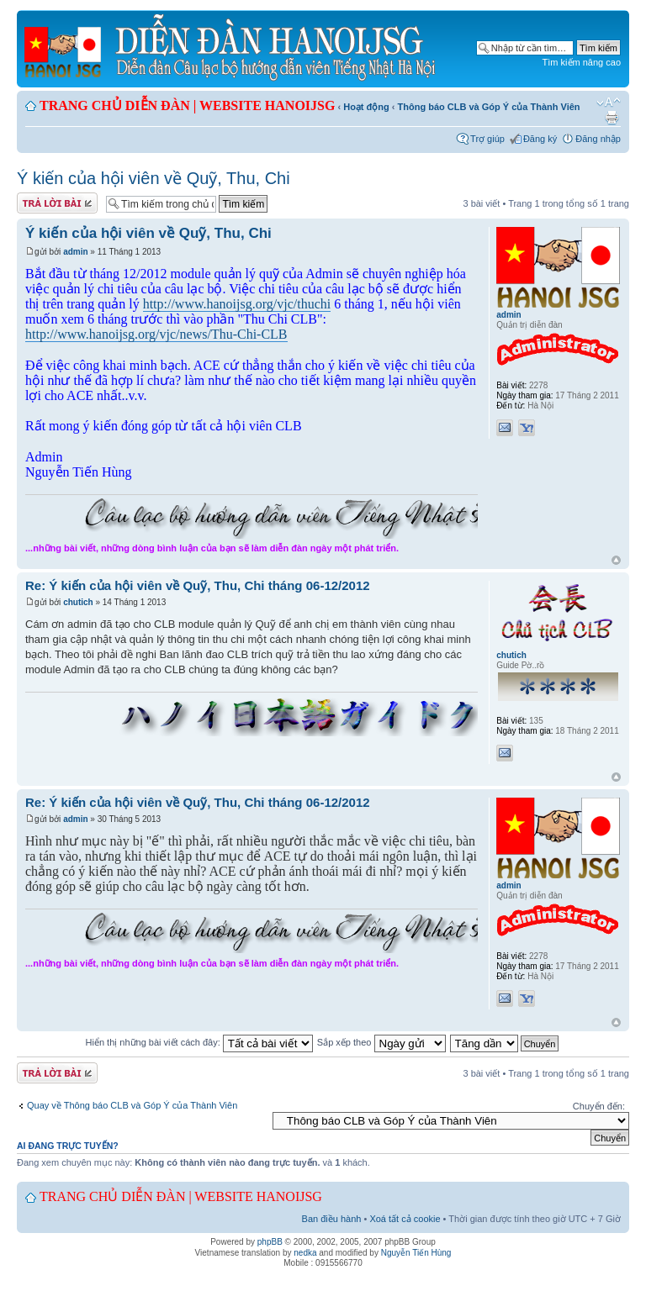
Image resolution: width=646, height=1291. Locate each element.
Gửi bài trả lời (57, 202)
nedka (305, 1252)
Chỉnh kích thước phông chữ (608, 102)
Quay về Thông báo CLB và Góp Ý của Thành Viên (132, 1105)
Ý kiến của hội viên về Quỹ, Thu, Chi (153, 178)
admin (75, 251)
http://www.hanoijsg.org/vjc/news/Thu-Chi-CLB (156, 334)
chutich (78, 602)
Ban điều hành (332, 1219)
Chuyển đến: (599, 1106)
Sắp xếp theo (381, 1042)
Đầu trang (616, 561)
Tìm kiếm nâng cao (582, 62)
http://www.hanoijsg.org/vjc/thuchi (237, 304)
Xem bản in (611, 117)
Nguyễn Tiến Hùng (416, 1252)
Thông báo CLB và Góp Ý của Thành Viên (489, 107)
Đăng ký (540, 139)
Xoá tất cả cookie (404, 1219)
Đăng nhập (598, 139)
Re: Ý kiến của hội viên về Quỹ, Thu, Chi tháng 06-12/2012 (197, 585)
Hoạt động (366, 107)
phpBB (270, 1241)
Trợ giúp (487, 139)
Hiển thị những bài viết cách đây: (199, 1042)
